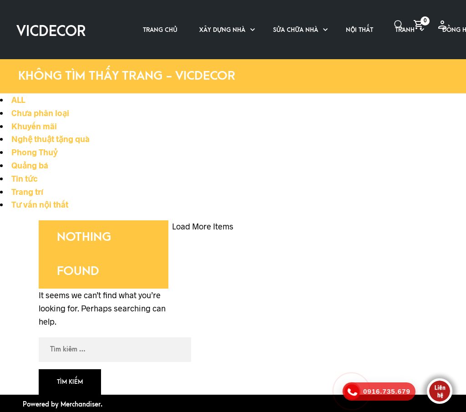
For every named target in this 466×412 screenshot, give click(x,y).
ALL (18, 100)
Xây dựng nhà (222, 29)
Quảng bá (29, 165)
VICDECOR (51, 32)
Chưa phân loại (40, 113)
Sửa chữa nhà (295, 29)
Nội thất (359, 29)
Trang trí (27, 192)
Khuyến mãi (34, 126)
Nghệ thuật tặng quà (50, 139)
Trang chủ (160, 29)
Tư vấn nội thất (39, 204)
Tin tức (24, 178)
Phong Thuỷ (34, 152)
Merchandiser (81, 404)
